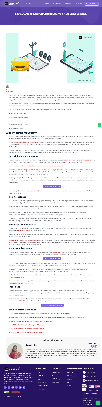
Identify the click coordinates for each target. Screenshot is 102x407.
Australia (69, 379)
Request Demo (91, 3)
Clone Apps (46, 3)
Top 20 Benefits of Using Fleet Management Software (27, 325)
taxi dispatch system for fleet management (77, 160)
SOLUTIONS (41, 379)
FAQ (53, 375)
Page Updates (56, 372)
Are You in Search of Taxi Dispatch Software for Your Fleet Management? (40, 166)
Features (28, 3)
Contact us (78, 3)
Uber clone (67, 3)
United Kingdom (71, 376)
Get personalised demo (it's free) (52, 305)
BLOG (39, 372)
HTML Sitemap (56, 379)
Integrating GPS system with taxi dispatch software (25, 240)
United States (70, 372)
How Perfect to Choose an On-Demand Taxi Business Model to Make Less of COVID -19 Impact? (40, 314)
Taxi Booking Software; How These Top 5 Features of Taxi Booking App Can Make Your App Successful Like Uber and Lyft (48, 317)
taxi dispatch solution (33, 191)
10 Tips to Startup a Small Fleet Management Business (27, 332)
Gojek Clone (57, 3)
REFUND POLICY (42, 382)
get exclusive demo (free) (52, 186)
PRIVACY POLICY (42, 389)
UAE (68, 382)
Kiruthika (8, 89)
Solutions (36, 3)
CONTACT (40, 376)
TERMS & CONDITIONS (43, 386)
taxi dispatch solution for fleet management (46, 104)
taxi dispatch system (58, 252)
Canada (69, 386)
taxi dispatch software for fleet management (27, 142)
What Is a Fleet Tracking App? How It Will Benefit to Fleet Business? (31, 321)
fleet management (50, 269)
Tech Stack (55, 382)
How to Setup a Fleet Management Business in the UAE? (28, 329)
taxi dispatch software (27, 95)
